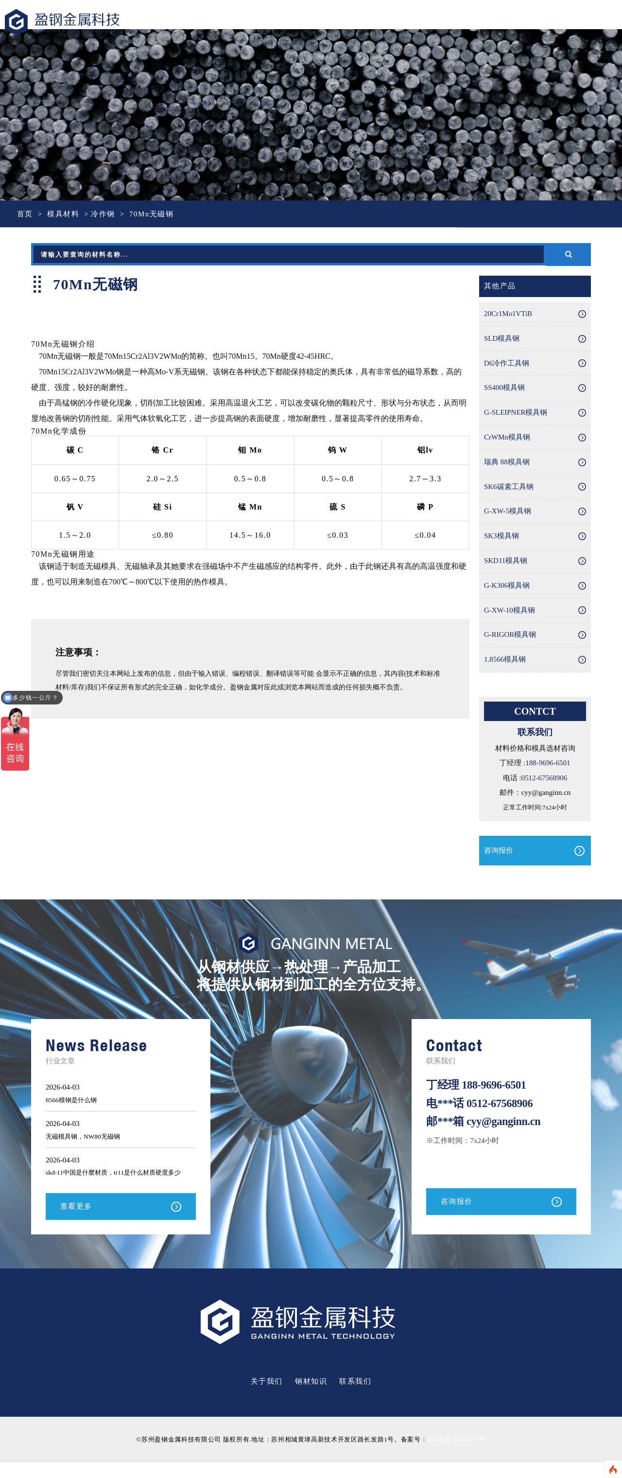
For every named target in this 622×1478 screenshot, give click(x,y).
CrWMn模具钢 (507, 438)
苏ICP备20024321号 (456, 1455)
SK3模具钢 (501, 537)
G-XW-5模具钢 (508, 512)
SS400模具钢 (504, 388)
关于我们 (267, 1397)
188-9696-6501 (547, 764)
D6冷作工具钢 (506, 364)
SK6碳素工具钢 (509, 488)
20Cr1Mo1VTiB (508, 314)
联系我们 (355, 1397)
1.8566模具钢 (505, 661)
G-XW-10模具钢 (509, 612)
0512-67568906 (544, 779)
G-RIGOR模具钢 (510, 636)
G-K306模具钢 (507, 587)
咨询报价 (498, 851)
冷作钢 (103, 214)
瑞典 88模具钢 (507, 463)
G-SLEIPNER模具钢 (516, 413)
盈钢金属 (73, 22)
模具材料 (63, 214)
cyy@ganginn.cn (503, 1122)
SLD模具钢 (501, 339)
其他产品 (500, 286)
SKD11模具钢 (505, 562)
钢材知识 (311, 1397)
